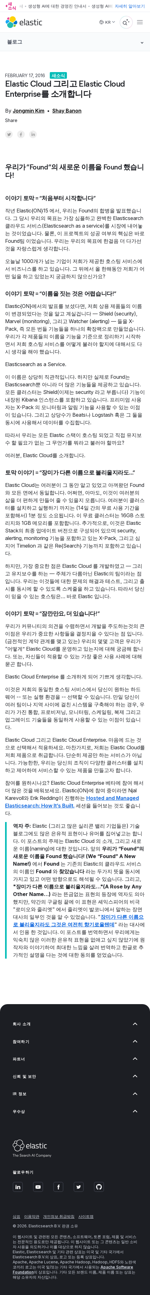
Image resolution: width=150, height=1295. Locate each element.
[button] (75, 1023)
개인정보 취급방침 (59, 1216)
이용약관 (31, 1216)
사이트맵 (86, 1216)
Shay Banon (67, 110)
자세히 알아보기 (130, 6)
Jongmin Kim (28, 110)
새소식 (58, 75)
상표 (16, 1216)
